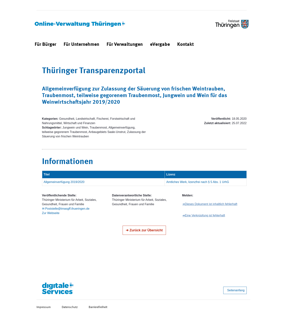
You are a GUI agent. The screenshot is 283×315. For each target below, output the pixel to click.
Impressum (44, 307)
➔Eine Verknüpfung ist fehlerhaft (203, 215)
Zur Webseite (51, 213)
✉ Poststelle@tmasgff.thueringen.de (66, 208)
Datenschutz (70, 307)
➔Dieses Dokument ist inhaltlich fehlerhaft (209, 204)
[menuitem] (45, 44)
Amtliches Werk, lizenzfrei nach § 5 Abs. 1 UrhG (197, 182)
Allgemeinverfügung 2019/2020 (64, 182)
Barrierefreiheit (98, 307)
